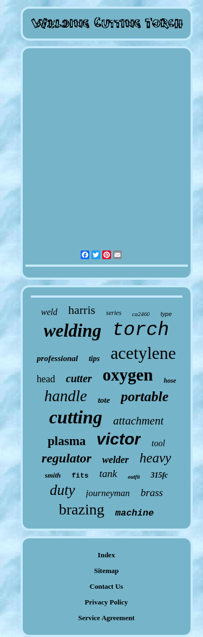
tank (108, 473)
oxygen (128, 374)
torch (140, 330)
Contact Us (106, 586)
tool (158, 443)
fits (79, 476)
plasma (67, 441)
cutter (79, 378)
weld (49, 312)
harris (81, 310)
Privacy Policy (106, 602)
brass (152, 492)
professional (57, 358)
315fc (159, 475)
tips (94, 359)
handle (65, 395)
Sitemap (106, 571)
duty (62, 490)
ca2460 (140, 314)
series (113, 313)
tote (104, 400)
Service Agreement (106, 618)
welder (115, 459)
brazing (81, 509)
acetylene (143, 353)
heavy (155, 458)
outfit (134, 477)
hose (170, 380)
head (46, 379)
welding (72, 330)
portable (144, 396)
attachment (138, 420)
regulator (66, 458)
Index (106, 555)
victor (118, 439)
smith (53, 475)
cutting (75, 417)
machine (134, 513)
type (166, 314)
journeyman (108, 493)
